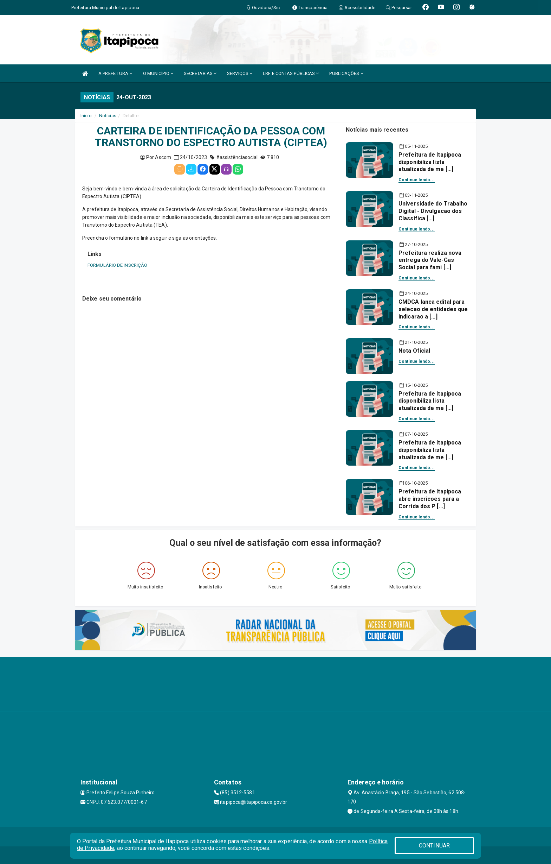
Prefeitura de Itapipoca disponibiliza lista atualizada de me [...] (429, 162)
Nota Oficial (414, 350)
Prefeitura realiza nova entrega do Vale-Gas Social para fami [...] (429, 260)
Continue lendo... (416, 179)
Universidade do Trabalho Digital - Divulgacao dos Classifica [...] (432, 211)
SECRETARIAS (200, 73)
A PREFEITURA (115, 73)
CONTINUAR (434, 845)
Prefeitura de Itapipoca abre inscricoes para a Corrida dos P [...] (429, 499)
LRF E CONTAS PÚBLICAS (291, 73)
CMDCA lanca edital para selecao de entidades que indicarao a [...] (433, 309)
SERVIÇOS (239, 73)
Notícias (107, 115)
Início (86, 115)
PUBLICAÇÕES (346, 73)
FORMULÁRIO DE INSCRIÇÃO (117, 265)
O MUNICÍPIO (158, 73)
